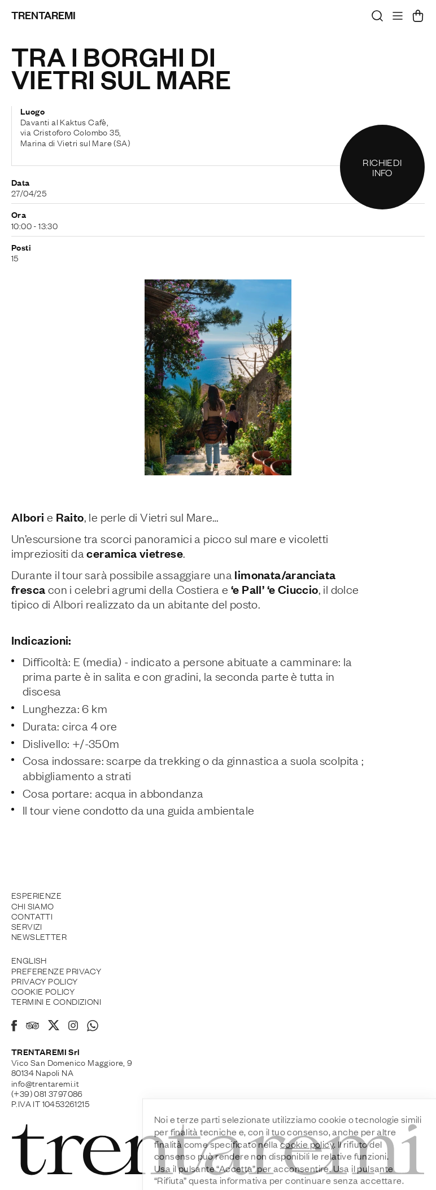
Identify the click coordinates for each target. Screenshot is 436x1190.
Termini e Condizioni (56, 1001)
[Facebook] (14, 1027)
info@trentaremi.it (45, 1083)
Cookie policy (43, 991)
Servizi (26, 926)
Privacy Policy (44, 980)
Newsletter (39, 936)
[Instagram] (73, 1026)
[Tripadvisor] (32, 1027)
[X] (53, 1027)
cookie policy (307, 1168)
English (29, 959)
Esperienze (36, 895)
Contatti (32, 915)
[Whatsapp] (92, 1027)
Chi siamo (32, 905)
